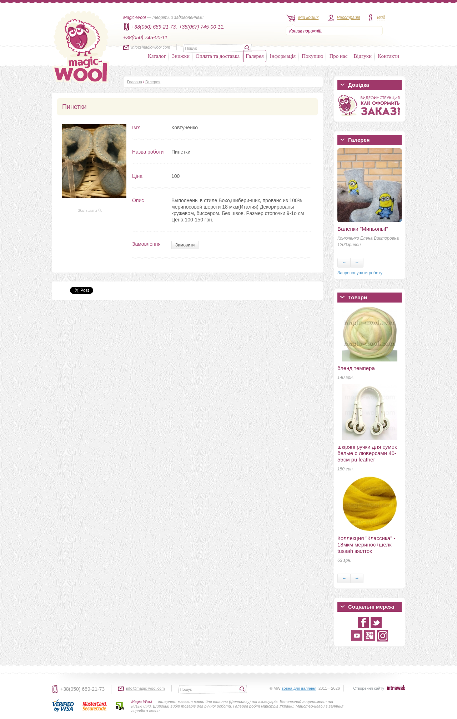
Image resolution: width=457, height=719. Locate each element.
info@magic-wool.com (150, 47)
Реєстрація (348, 17)
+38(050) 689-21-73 (82, 689)
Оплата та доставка (218, 56)
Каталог (157, 56)
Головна (134, 82)
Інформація (283, 56)
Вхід (381, 17)
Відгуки (362, 56)
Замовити (185, 245)
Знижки (181, 56)
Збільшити (90, 210)
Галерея (254, 56)
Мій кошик (308, 17)
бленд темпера (356, 368)
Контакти (388, 56)
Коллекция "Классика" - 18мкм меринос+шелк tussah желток (366, 544)
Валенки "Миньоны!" (362, 229)
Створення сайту (368, 688)
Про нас (338, 56)
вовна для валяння (299, 688)
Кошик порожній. (305, 31)
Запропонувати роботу (359, 272)
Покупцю (312, 56)
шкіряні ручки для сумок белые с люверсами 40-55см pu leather (367, 453)
